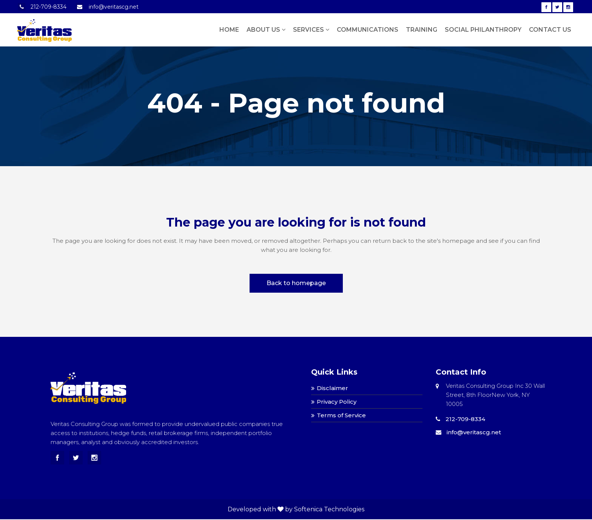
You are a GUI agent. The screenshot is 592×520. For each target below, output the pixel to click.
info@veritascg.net (114, 6)
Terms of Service (341, 415)
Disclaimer (332, 388)
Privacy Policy (336, 401)
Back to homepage (296, 283)
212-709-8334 (48, 6)
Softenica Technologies (329, 509)
